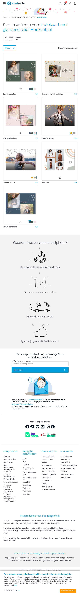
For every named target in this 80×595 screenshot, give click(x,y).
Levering (64, 471)
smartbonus (65, 462)
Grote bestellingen (68, 468)
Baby (24, 462)
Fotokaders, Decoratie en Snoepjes (8, 492)
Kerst (25, 459)
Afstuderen (27, 482)
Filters (7, 48)
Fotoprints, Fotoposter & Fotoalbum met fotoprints (9, 468)
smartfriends (66, 477)
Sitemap (45, 462)
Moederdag (27, 485)
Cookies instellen (12, 591)
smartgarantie (66, 459)
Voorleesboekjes (9, 501)
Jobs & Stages (47, 486)
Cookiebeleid (47, 480)
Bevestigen (18, 370)
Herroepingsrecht (48, 468)
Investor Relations (49, 489)
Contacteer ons (67, 456)
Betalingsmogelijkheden (70, 465)
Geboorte (26, 494)
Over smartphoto (48, 456)
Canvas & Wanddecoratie (9, 475)
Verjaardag (27, 491)
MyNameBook (8, 479)
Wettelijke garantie (49, 474)
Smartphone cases (10, 482)
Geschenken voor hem (29, 478)
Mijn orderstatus (67, 474)
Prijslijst (45, 483)
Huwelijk (26, 465)
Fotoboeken (8, 462)
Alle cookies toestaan (67, 590)
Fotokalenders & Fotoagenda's (9, 498)
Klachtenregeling (48, 471)
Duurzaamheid (47, 459)
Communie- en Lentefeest (28, 469)
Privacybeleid (47, 477)
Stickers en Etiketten (7, 486)
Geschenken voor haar (29, 474)
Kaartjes (6, 456)
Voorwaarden (47, 465)
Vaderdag (26, 488)
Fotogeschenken (9, 459)
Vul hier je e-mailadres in (23, 361)
